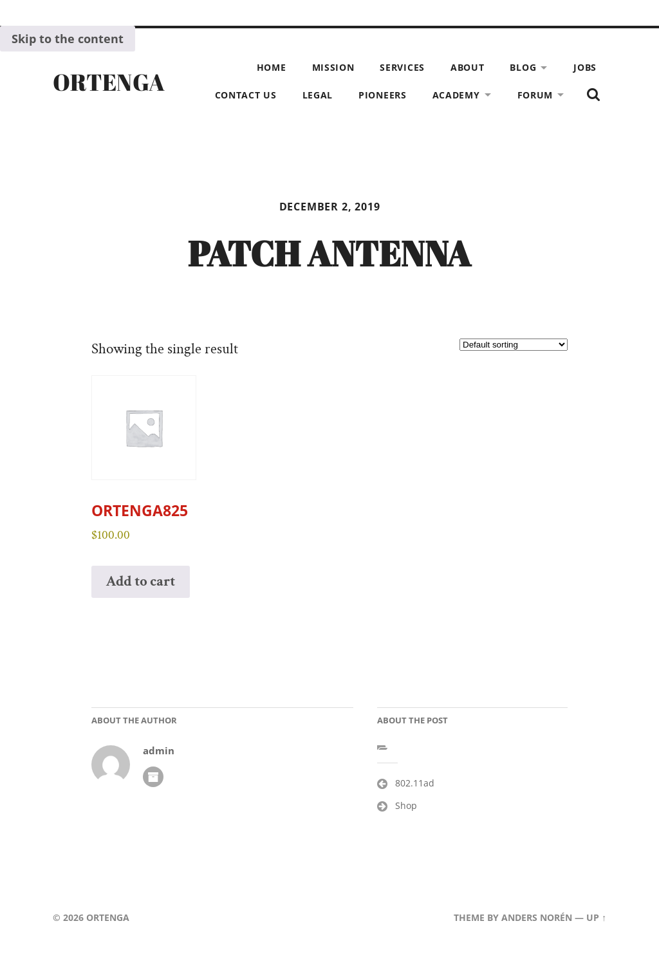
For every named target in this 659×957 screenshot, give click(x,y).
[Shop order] (513, 345)
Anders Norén (536, 917)
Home (271, 67)
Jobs (585, 67)
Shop (406, 805)
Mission (333, 67)
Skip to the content (68, 38)
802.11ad (414, 783)
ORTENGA (109, 81)
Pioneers (382, 95)
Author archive (153, 777)
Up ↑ (596, 917)
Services (402, 67)
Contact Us (246, 95)
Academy (456, 95)
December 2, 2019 (329, 207)
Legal (317, 95)
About (467, 67)
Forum (535, 95)
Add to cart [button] (141, 581)
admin (158, 750)
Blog (523, 67)
